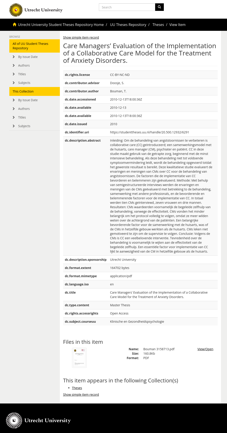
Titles (22, 74)
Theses (158, 24)
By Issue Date (28, 57)
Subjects (24, 83)
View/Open (205, 349)
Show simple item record (81, 37)
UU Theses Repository (128, 24)
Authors (24, 65)
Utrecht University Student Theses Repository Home (61, 24)
